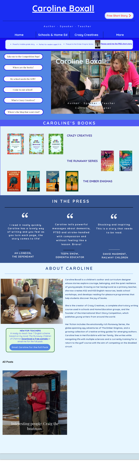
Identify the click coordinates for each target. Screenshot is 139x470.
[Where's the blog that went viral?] (23, 112)
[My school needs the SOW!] (23, 79)
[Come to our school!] (22, 90)
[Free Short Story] (119, 15)
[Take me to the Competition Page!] (23, 56)
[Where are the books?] (23, 67)
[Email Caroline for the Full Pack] (30, 347)
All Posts (8, 361)
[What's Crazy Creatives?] (23, 100)
